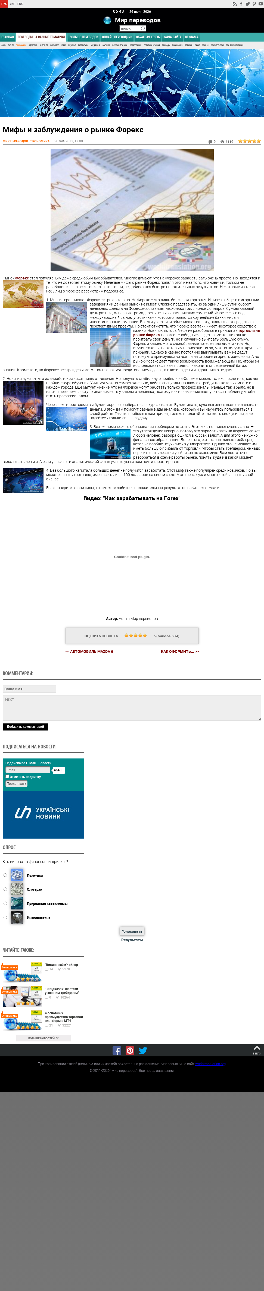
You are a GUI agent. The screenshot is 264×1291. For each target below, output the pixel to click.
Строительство (217, 45)
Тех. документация (234, 45)
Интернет (44, 45)
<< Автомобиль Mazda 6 (89, 651)
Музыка (106, 45)
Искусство (54, 45)
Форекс (22, 277)
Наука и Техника (119, 45)
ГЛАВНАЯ (7, 37)
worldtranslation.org (210, 1063)
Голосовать (132, 931)
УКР (12, 4)
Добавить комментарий (25, 726)
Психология (177, 45)
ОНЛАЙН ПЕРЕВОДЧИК (117, 37)
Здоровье (33, 45)
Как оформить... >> (180, 651)
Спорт (197, 45)
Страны (205, 45)
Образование (135, 45)
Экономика (21, 45)
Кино (63, 45)
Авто (3, 45)
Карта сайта (172, 37)
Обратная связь (148, 37)
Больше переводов (84, 37)
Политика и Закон (152, 45)
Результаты (132, 939)
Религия (188, 45)
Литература (83, 45)
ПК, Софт (72, 45)
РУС (4, 4)
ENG (20, 4)
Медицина (95, 45)
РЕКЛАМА (191, 37)
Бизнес (11, 45)
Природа (166, 45)
